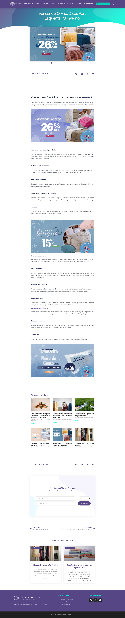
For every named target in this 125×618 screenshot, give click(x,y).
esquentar (61, 63)
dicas (55, 63)
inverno (71, 63)
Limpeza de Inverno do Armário (45, 565)
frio (66, 63)
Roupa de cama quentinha (39, 308)
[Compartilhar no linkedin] (82, 74)
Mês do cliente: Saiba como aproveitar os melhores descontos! (62, 415)
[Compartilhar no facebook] (76, 74)
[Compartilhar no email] (93, 74)
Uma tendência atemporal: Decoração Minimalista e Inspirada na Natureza (40, 415)
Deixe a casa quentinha (38, 256)
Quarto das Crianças (65, 4)
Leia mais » (33, 423)
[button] (33, 361)
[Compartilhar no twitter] (87, 74)
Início (37, 4)
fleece (92, 156)
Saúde (78, 4)
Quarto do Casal (49, 4)
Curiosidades (88, 4)
